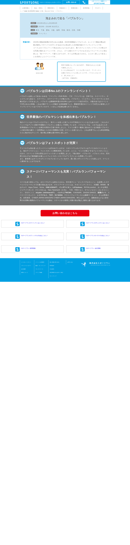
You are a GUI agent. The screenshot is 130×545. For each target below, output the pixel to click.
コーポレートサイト (26, 525)
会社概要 (23, 532)
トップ (22, 11)
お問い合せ (70, 525)
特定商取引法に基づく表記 (56, 535)
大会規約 (52, 532)
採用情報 (86, 8)
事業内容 (51, 8)
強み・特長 (38, 8)
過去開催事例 (32, 11)
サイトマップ (53, 539)
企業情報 (25, 8)
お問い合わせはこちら (65, 476)
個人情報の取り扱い (55, 525)
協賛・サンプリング (40, 528)
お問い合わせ (71, 2)
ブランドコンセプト (26, 528)
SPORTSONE (99, 2)
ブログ (97, 8)
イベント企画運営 (39, 525)
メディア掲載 (38, 535)
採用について (24, 535)
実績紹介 (62, 8)
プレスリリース (39, 532)
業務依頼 (74, 8)
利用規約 (52, 528)
